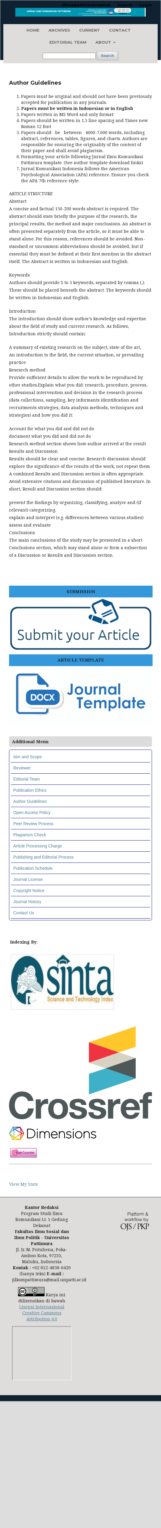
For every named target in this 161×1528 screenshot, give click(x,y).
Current (89, 30)
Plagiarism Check (29, 834)
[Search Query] (69, 56)
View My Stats (23, 1184)
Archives (59, 30)
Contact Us (23, 912)
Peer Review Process (33, 823)
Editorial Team (67, 42)
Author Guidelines (30, 801)
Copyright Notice (29, 890)
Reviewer (22, 768)
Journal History (27, 901)
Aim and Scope (27, 756)
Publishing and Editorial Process (43, 857)
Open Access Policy (32, 812)
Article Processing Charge (37, 846)
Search (107, 55)
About (103, 42)
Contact (120, 30)
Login (145, 4)
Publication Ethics (30, 790)
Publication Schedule (33, 868)
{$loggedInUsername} (86, 4)
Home (32, 30)
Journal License (28, 879)
